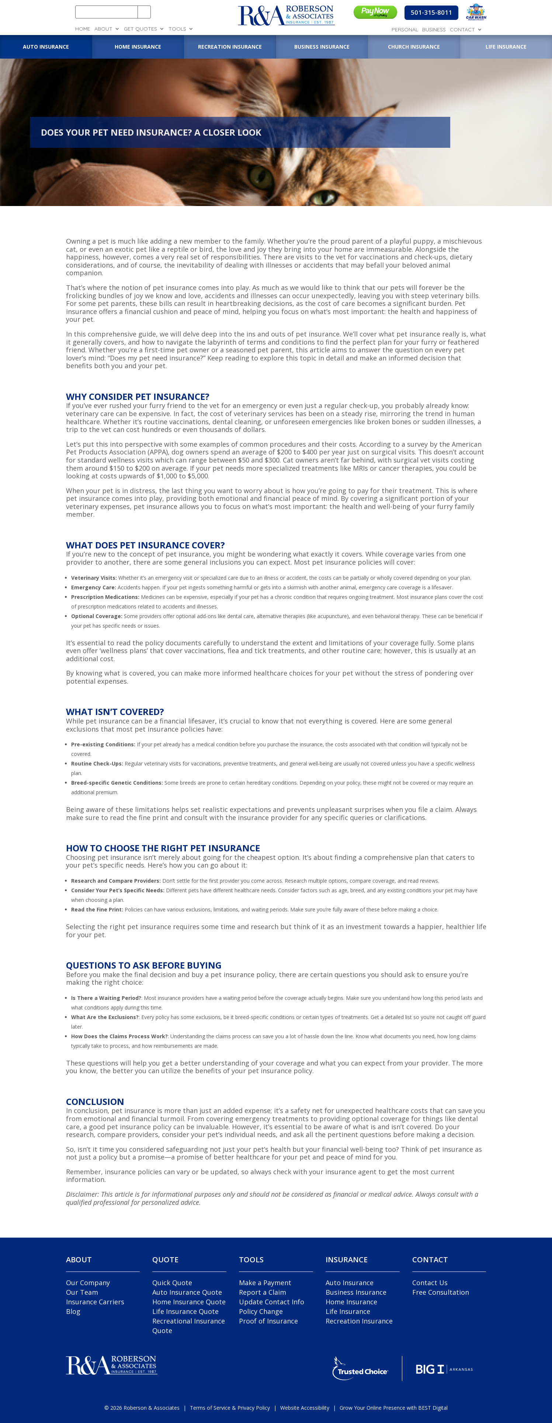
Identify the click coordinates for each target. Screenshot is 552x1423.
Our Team (82, 1292)
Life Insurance (348, 1311)
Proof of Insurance (268, 1320)
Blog (73, 1311)
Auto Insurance (350, 1282)
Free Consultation (440, 1292)
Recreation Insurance (359, 1320)
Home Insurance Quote (189, 1301)
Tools (177, 29)
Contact (462, 30)
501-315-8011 (431, 12)
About (103, 29)
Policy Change (261, 1311)
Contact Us (430, 1282)
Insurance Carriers (95, 1301)
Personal (405, 30)
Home (82, 29)
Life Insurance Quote (185, 1311)
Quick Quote (172, 1282)
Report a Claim (262, 1292)
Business (434, 30)
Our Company (88, 1282)
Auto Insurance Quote (187, 1292)
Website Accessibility (304, 1407)
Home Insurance (351, 1301)
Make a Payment (265, 1282)
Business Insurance (356, 1292)
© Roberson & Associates (142, 1407)
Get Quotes (140, 29)
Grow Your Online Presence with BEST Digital (394, 1407)
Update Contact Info (271, 1301)
